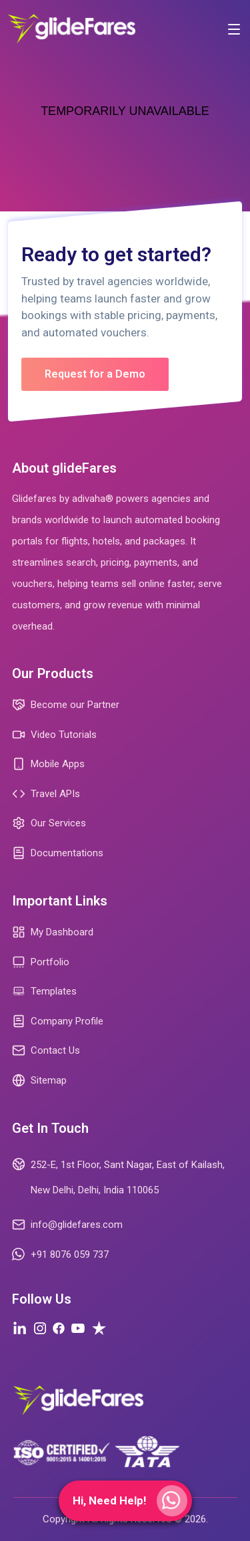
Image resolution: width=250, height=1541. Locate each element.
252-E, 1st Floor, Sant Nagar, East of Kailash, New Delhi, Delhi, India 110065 (118, 1176)
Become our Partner (65, 705)
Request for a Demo (95, 374)
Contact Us (46, 1050)
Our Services (49, 823)
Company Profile (57, 1021)
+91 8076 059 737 (60, 1254)
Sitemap (39, 1080)
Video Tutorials (54, 735)
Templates (44, 991)
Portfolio (40, 962)
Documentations (57, 853)
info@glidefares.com (67, 1225)
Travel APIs (46, 794)
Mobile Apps (48, 764)
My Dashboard (52, 932)
